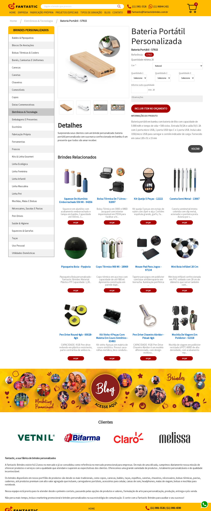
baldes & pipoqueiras (23, 37)
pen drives (17, 215)
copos (15, 97)
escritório (17, 126)
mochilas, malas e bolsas (24, 201)
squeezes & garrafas (22, 230)
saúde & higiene (20, 223)
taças (15, 238)
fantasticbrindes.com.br (150, 12)
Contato (117, 12)
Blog (107, 12)
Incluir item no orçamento (151, 108)
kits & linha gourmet (23, 156)
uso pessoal (18, 245)
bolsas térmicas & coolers (25, 52)
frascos (16, 149)
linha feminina (19, 171)
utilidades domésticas (23, 253)
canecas (16, 67)
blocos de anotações (23, 45)
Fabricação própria (41, 12)
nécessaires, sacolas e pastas (27, 208)
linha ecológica (20, 164)
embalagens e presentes (24, 119)
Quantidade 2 (161, 73)
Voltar (195, 148)
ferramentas (18, 141)
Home (12, 12)
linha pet (17, 193)
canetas (16, 75)
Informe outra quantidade (142, 85)
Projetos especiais (67, 12)
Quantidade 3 (185, 73)
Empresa (23, 12)
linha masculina (20, 186)
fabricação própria (21, 134)
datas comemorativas (23, 104)
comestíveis (18, 89)
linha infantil (18, 178)
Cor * (133, 65)
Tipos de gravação (91, 12)
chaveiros (17, 82)
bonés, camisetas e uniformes (28, 60)
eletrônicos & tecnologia (24, 112)
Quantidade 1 (137, 73)
